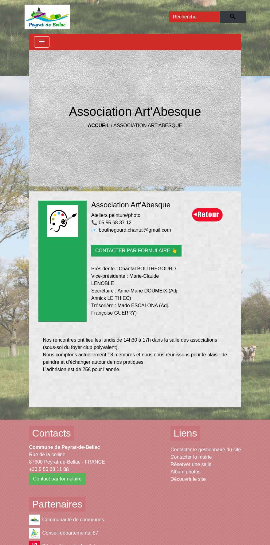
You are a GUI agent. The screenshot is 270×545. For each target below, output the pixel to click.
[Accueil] (47, 17)
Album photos (185, 471)
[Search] (194, 17)
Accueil (99, 125)
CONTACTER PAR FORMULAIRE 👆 (136, 250)
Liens (185, 433)
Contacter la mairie (191, 457)
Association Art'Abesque (147, 125)
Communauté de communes (66, 520)
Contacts (51, 433)
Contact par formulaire (57, 478)
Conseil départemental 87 (63, 533)
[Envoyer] (232, 17)
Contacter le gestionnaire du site (205, 449)
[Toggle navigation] (41, 42)
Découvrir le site (188, 479)
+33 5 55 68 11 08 (49, 469)
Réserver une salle (190, 464)
